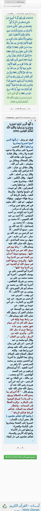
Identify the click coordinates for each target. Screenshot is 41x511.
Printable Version (15, 2)
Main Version (12, 6)
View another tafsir (20, 457)
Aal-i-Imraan (26, 13)
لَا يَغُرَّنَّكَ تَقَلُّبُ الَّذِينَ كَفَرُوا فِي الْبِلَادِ (19, 49)
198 (14, 72)
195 (16, 47)
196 (8, 51)
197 (25, 60)
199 (22, 93)
